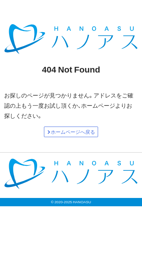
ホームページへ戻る (73, 131)
